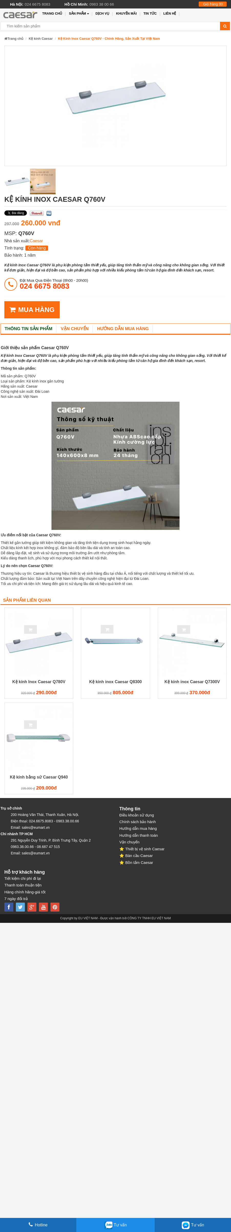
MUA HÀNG (32, 310)
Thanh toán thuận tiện (22, 885)
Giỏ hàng (213, 4)
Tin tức (150, 13)
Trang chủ (52, 13)
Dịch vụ (102, 13)
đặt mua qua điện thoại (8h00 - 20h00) (54, 284)
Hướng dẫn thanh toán (138, 835)
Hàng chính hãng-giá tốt (25, 892)
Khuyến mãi (126, 13)
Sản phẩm (79, 13)
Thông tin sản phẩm (28, 328)
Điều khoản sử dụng (136, 815)
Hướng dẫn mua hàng (123, 328)
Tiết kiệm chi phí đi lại (22, 878)
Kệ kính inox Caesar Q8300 (115, 682)
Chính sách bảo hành (137, 822)
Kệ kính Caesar (41, 39)
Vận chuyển (75, 328)
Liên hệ (169, 13)
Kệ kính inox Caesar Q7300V (192, 682)
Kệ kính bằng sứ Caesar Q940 (39, 777)
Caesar (36, 241)
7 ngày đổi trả (16, 898)
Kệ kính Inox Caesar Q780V (38, 682)
